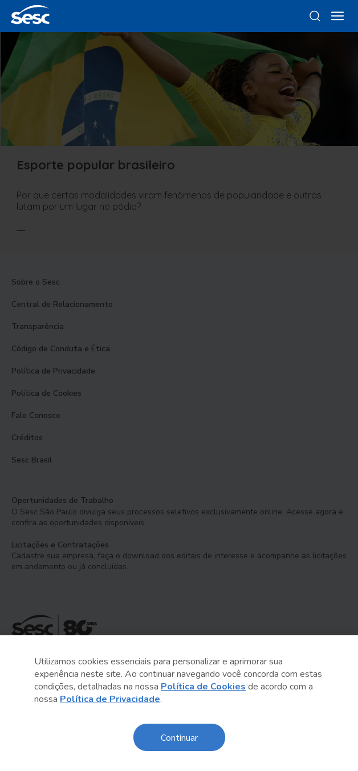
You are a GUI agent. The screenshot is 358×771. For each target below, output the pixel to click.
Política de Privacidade (110, 699)
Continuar (179, 737)
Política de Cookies (203, 686)
